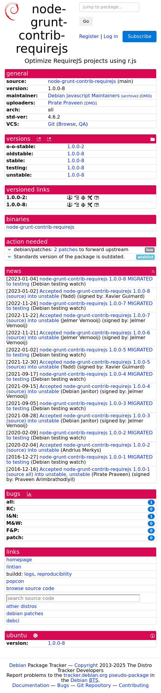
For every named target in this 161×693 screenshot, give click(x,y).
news (13, 271)
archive (130, 96)
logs (29, 574)
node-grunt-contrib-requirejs (82, 81)
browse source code (30, 588)
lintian (13, 567)
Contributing (134, 685)
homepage (19, 559)
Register (89, 36)
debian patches (24, 613)
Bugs (63, 685)
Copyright (86, 665)
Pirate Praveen (65, 103)
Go (86, 21)
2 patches (66, 249)
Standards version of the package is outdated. (80, 257)
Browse (67, 124)
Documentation (30, 685)
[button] (9, 249)
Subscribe (139, 36)
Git (51, 124)
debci (12, 621)
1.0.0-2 (75, 146)
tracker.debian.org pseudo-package (106, 675)
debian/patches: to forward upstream (80, 249)
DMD (145, 96)
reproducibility (54, 574)
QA (82, 124)
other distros (21, 606)
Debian (17, 665)
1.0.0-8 (75, 154)
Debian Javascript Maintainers (84, 95)
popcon (15, 581)
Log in (111, 36)
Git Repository (94, 685)
